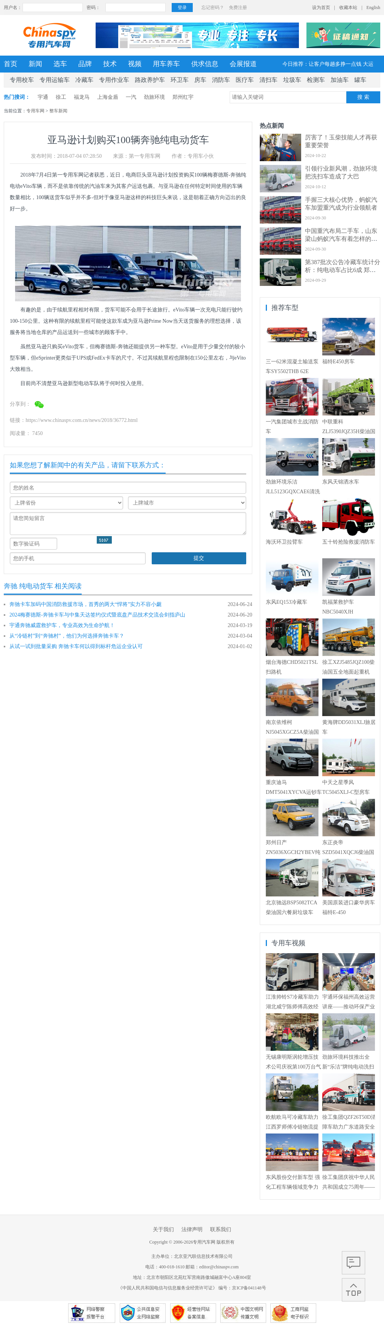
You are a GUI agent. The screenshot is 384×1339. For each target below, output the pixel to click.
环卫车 (180, 80)
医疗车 (245, 80)
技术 (110, 64)
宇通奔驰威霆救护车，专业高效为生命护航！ (62, 625)
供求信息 (204, 64)
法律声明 (192, 1229)
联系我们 (220, 1229)
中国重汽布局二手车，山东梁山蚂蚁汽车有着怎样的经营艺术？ (341, 239)
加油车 (340, 80)
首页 (10, 64)
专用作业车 (114, 80)
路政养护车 (150, 80)
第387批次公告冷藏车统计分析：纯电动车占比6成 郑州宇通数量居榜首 (342, 270)
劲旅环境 (154, 97)
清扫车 (268, 80)
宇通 (43, 97)
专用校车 (22, 80)
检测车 (316, 80)
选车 (60, 64)
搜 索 (363, 97)
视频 (135, 64)
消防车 (221, 80)
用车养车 (166, 64)
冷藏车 (84, 80)
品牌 (85, 64)
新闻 (35, 64)
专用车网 (35, 110)
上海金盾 (107, 97)
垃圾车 (292, 80)
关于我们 (163, 1229)
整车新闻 (58, 110)
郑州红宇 (183, 97)
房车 (200, 80)
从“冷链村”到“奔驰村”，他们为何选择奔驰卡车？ (66, 636)
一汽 (131, 97)
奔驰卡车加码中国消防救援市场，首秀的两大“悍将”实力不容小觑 (85, 604)
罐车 (360, 80)
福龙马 (82, 97)
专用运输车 (55, 80)
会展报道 (243, 64)
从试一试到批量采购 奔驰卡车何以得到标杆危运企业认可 (76, 646)
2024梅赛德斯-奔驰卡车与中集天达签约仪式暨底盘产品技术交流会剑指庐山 (97, 615)
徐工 (61, 97)
